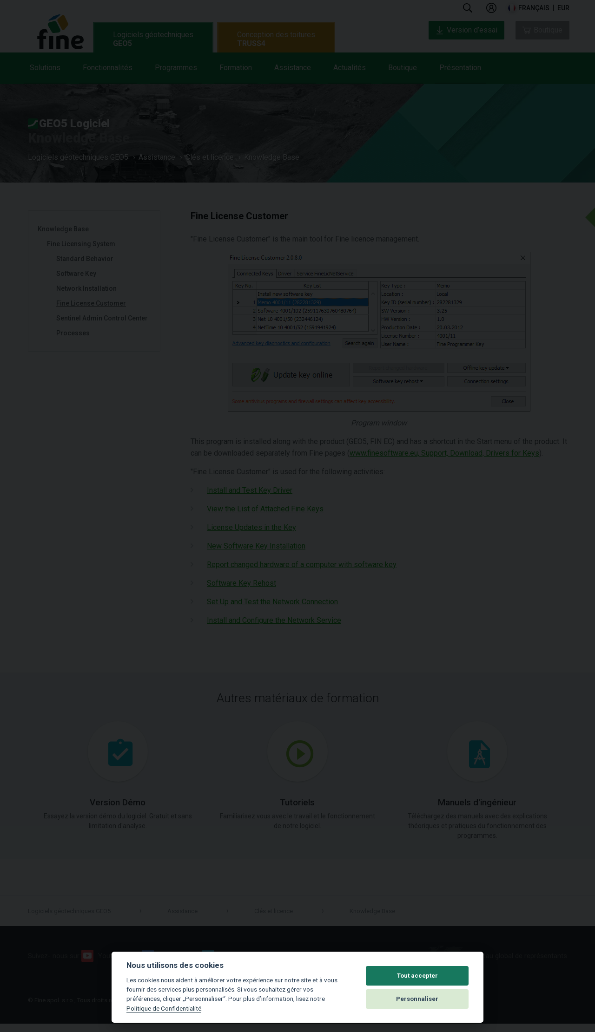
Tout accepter (417, 975)
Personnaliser (417, 998)
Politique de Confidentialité (163, 1008)
